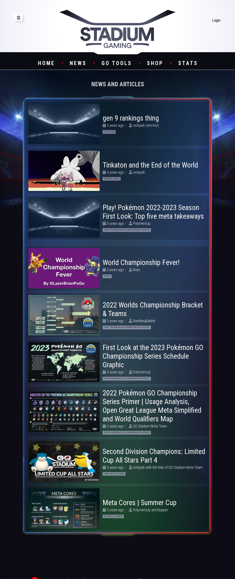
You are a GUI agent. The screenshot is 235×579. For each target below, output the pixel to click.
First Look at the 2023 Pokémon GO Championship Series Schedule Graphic (153, 356)
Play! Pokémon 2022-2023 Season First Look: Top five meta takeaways (153, 211)
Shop (155, 63)
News (78, 63)
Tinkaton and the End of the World (150, 165)
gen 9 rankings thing (131, 118)
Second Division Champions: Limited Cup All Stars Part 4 (154, 455)
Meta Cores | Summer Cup (140, 502)
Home (46, 63)
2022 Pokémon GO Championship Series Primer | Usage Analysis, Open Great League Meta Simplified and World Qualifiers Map (152, 406)
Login (216, 20)
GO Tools (117, 63)
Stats (188, 63)
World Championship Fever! (141, 262)
